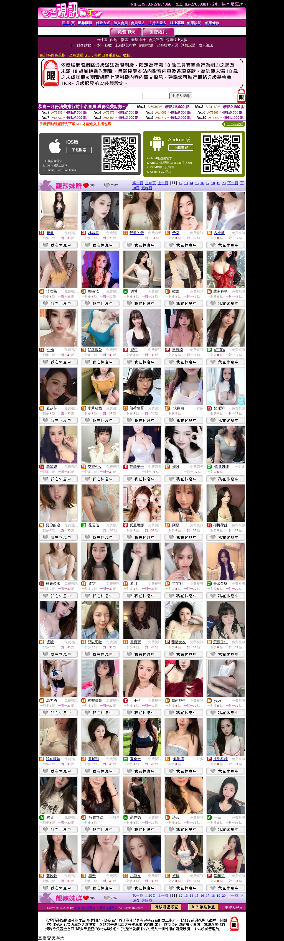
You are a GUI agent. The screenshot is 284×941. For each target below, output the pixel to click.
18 (213, 183)
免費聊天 (154, 233)
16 (202, 183)
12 (180, 183)
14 (191, 183)
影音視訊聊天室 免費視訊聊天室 (96, 907)
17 (207, 183)
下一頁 (232, 183)
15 (197, 183)
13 (186, 183)
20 (224, 183)
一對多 (198, 408)
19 (218, 183)
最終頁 (146, 188)
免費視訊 (71, 233)
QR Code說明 (233, 124)
